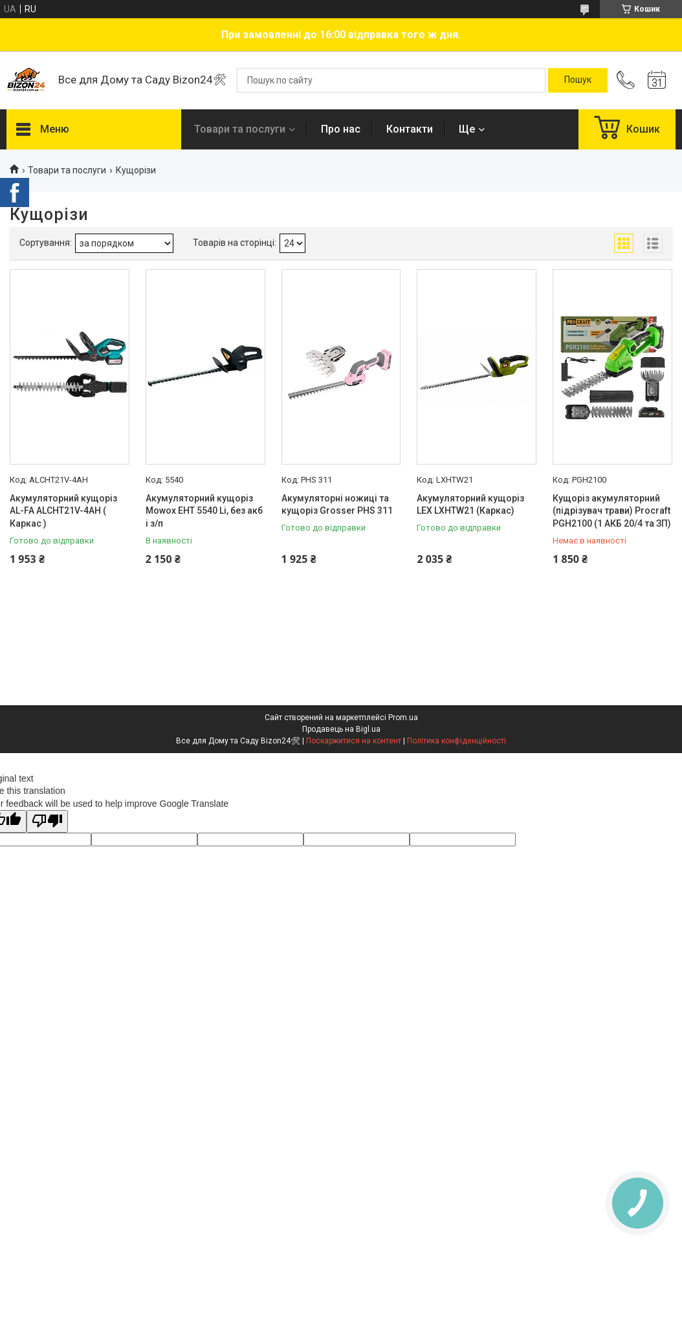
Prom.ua (403, 717)
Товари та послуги (239, 129)
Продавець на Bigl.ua (341, 729)
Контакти (409, 129)
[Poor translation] (47, 821)
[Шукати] (578, 80)
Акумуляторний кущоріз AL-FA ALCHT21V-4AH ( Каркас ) (63, 511)
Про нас (340, 129)
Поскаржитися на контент (353, 740)
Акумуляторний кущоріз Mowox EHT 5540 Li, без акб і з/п (204, 511)
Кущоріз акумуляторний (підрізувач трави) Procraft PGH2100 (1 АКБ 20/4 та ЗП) (612, 511)
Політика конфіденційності (456, 740)
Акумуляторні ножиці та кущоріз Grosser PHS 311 (337, 504)
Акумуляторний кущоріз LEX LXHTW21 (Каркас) (470, 504)
